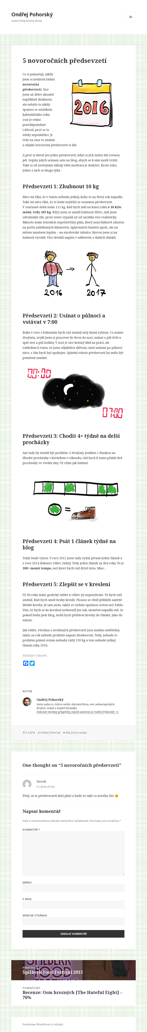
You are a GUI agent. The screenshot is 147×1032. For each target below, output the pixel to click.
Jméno (27, 882)
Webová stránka (35, 915)
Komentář (31, 829)
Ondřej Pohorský (32, 14)
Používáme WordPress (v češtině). (43, 1024)
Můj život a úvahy (76, 732)
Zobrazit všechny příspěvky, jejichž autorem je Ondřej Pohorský (76, 712)
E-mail (27, 899)
